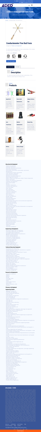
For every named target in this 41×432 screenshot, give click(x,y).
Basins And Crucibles (10, 182)
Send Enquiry (20, 430)
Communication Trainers (11, 253)
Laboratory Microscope (11, 210)
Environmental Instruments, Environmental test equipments (19, 200)
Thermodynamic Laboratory (12, 373)
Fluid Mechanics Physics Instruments (14, 172)
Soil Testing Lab (9, 312)
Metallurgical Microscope (11, 217)
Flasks (7, 280)
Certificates (13, 424)
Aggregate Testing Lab (11, 291)
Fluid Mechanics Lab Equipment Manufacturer (16, 344)
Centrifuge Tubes (9, 278)
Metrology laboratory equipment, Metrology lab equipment (19, 309)
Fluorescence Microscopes (12, 214)
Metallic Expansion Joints (11, 284)
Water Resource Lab (10, 376)
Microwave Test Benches (11, 261)
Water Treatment (9, 371)
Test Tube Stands (9, 195)
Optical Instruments (10, 179)
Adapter (8, 275)
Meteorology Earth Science (12, 177)
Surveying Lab (9, 315)
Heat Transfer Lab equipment (12, 346)
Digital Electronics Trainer (11, 255)
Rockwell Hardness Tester (12, 266)
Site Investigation (9, 267)
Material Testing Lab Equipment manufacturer (16, 265)
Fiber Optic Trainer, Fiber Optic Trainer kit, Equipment (17, 258)
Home (6, 20)
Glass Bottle (8, 282)
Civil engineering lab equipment (13, 232)
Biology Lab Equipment (11, 196)
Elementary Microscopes (11, 213)
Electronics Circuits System (12, 338)
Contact (19, 425)
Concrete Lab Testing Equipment (13, 238)
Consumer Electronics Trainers (12, 254)
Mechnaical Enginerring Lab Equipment (14, 230)
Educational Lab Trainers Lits (12, 248)
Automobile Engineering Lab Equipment (14, 231)
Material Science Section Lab (12, 304)
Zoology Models (9, 204)
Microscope (8, 218)
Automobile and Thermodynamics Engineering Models (17, 322)
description (10, 66)
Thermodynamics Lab (10, 368)
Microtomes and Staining (11, 203)
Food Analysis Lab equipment (12, 295)
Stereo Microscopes (10, 223)
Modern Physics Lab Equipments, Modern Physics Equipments (19, 178)
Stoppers (8, 285)
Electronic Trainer (10, 337)
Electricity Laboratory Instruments (13, 168)
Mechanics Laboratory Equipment (13, 176)
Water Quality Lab (10, 375)
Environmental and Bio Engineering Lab (14, 341)
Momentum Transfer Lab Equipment (14, 358)
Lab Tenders (20, 424)
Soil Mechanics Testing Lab (12, 311)
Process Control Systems (11, 359)
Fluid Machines (9, 342)
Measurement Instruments (12, 174)
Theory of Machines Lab (11, 372)
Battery (7, 146)
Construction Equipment (11, 239)
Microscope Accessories (11, 219)
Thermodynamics (9, 367)
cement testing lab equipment (12, 293)
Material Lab (8, 303)
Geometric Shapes (10, 207)
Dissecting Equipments (11, 198)
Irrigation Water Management (12, 351)
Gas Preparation (9, 189)
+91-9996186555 (21, 1)
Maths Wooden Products (11, 209)
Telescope (8, 225)
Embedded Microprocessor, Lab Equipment (15, 257)
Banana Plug (29, 122)
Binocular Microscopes (11, 212)
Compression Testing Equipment (13, 237)
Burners (7, 183)
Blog (15, 425)
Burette (7, 277)
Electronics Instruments (11, 169)
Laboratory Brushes (10, 190)
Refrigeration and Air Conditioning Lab (14, 310)
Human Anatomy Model (11, 201)
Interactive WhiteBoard (11, 226)
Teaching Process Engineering (12, 364)
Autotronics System (10, 323)
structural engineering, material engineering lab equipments (19, 314)
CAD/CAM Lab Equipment (11, 292)
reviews (17, 66)
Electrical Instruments (11, 166)
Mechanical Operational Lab (12, 356)
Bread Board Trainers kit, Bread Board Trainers (16, 252)
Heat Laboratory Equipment (12, 173)
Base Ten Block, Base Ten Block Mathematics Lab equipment (19, 206)
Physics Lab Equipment (16, 45)
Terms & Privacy (8, 425)
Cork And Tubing (9, 187)
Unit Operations (9, 369)
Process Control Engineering (12, 245)
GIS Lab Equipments (10, 297)
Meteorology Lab (9, 307)
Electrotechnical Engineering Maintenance (15, 339)
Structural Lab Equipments (12, 363)
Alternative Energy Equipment (12, 319)
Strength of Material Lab (11, 313)
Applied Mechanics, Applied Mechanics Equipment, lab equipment (20, 320)
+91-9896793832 (29, 1)
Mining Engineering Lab (11, 243)
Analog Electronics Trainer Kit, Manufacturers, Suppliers (18, 249)
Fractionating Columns (11, 281)
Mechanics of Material (11, 305)
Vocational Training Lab (11, 270)
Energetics (8, 340)
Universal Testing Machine (11, 269)
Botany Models (9, 197)
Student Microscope (10, 224)
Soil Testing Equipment (11, 240)
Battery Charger (20, 146)
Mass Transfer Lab (10, 353)
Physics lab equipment (11, 165)
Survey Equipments (10, 241)
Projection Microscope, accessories (13, 221)
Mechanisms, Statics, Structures (13, 357)
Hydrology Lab (9, 300)
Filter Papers (9, 188)
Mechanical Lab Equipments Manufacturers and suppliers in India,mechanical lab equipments (19, 355)
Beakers (8, 276)
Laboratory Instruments (11, 191)
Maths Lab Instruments (11, 205)
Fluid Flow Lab (9, 294)
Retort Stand (9, 194)
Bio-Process (8, 324)
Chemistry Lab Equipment (11, 181)
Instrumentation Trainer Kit (12, 260)
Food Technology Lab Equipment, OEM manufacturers (17, 345)
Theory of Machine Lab (11, 366)
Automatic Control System (11, 321)
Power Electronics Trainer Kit (12, 262)
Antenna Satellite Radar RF (12, 251)
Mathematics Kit (9, 208)
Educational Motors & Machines (12, 256)
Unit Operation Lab (10, 374)
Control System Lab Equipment (13, 331)
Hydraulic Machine (10, 347)
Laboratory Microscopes (11, 216)
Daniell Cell (8, 99)
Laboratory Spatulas (10, 192)
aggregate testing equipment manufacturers (15, 233)
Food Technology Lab (10, 296)
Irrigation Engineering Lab (11, 242)
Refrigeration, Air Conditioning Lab (13, 360)
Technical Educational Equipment (13, 317)
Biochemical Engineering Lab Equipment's (15, 326)
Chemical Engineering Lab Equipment (14, 329)
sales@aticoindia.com (28, 2)
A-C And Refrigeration (10, 318)
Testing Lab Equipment (11, 264)
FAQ (25, 424)
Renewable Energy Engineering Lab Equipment (16, 362)
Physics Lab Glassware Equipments (14, 180)
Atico (25, 427)
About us (7, 424)
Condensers (8, 279)
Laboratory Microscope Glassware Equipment (16, 215)
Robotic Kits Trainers (10, 263)
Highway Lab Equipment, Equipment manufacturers (17, 298)
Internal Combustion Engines (12, 350)
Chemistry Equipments (11, 185)
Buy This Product (11, 61)
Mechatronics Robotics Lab (12, 306)
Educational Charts (10, 199)
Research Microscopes (11, 222)
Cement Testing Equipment (12, 236)
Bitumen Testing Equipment (12, 234)
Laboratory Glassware (11, 273)
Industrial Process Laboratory (12, 302)
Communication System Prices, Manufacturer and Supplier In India (20, 330)
